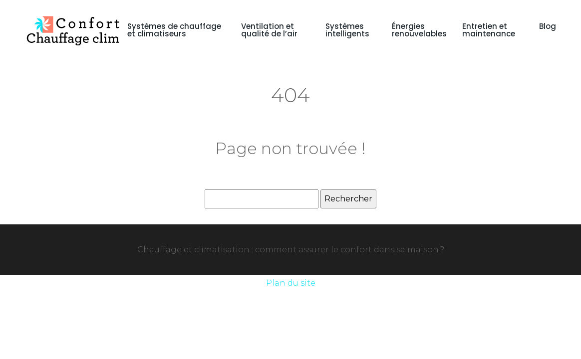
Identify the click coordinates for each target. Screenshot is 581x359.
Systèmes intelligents (347, 30)
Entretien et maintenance (488, 30)
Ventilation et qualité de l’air (269, 30)
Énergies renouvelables (419, 30)
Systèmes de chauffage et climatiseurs (174, 30)
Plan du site (290, 283)
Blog (547, 26)
